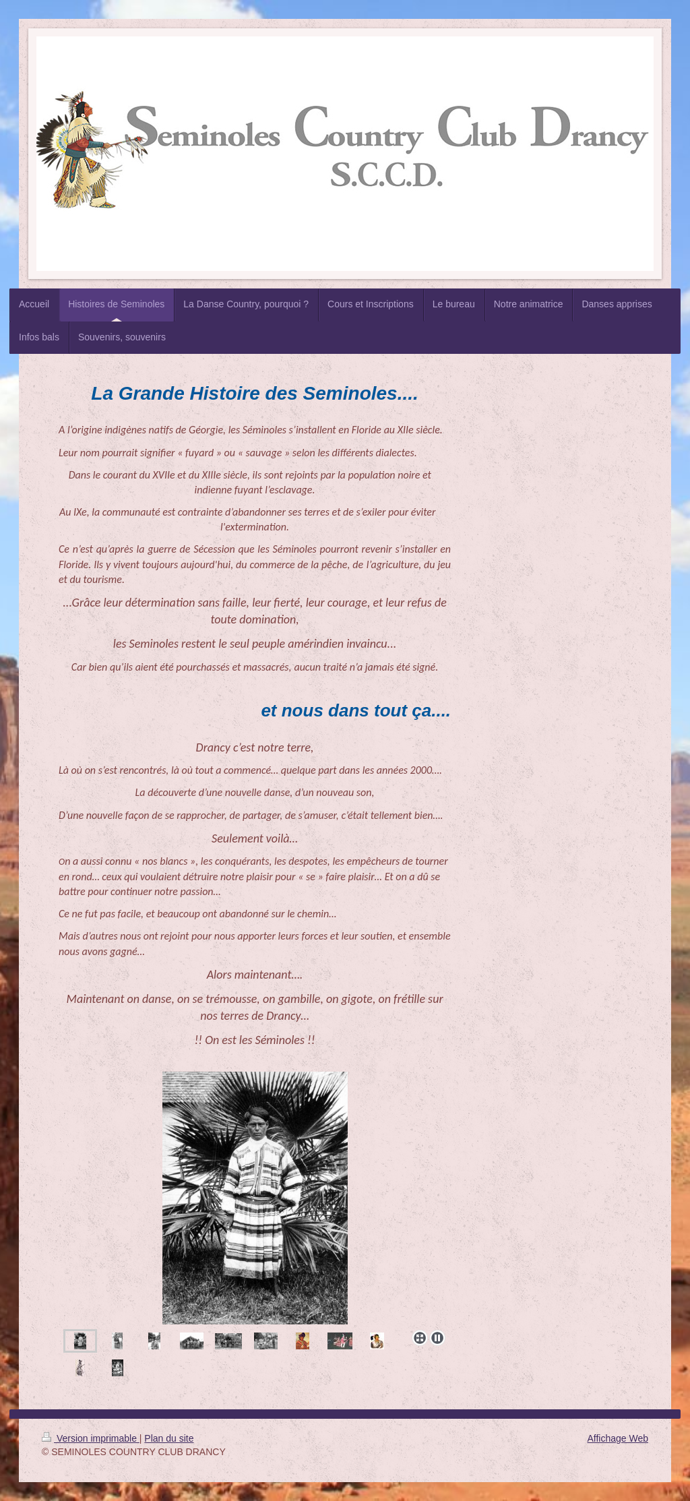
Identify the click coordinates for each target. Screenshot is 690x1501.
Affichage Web (617, 1438)
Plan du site (168, 1438)
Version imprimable (90, 1438)
